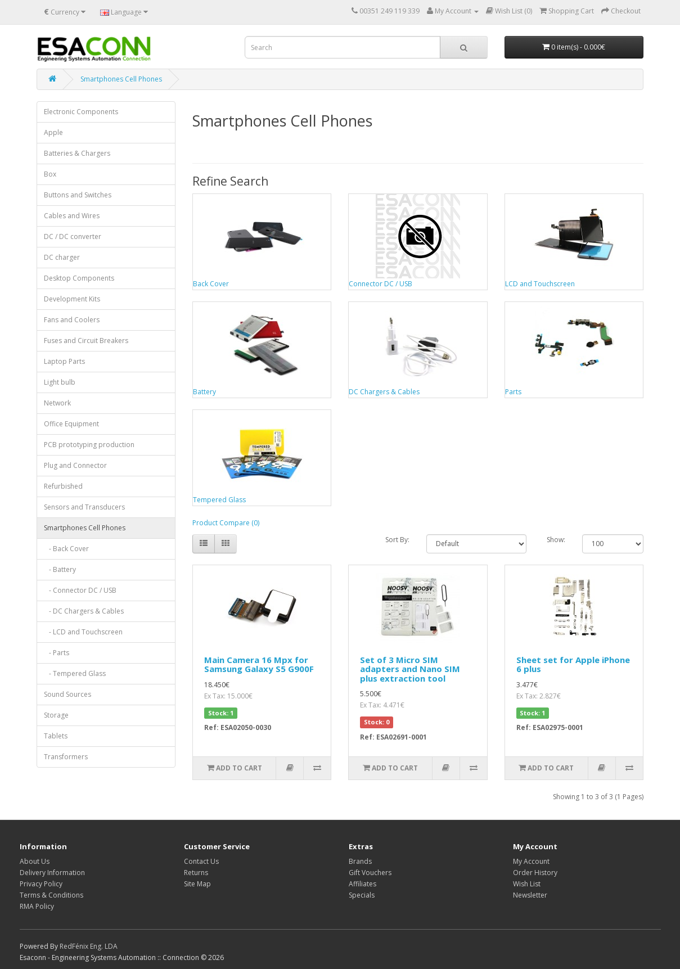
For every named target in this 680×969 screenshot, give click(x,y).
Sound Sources (67, 694)
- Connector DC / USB (80, 590)
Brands (360, 861)
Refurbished (63, 486)
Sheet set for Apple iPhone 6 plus (573, 664)
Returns (196, 872)
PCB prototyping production (89, 444)
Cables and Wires (72, 215)
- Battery (60, 569)
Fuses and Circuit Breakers (86, 340)
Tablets (55, 736)
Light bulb (59, 382)
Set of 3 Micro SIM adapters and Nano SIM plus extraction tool (410, 669)
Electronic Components (81, 111)
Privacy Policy (41, 884)
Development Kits (72, 299)
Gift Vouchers (370, 872)
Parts (513, 391)
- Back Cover (66, 548)
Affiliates (362, 884)
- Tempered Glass (75, 673)
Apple (53, 132)
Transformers (66, 756)
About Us (34, 861)
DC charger (62, 257)
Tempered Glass (219, 499)
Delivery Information (52, 872)
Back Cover (211, 284)
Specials (362, 895)
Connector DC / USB (380, 284)
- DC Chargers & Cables (84, 611)
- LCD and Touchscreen (83, 632)
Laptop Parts (64, 361)
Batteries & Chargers (77, 153)
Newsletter (530, 895)
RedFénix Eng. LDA (89, 946)
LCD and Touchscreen (540, 284)
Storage (56, 715)
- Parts (56, 652)
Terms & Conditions (51, 895)
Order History (535, 872)
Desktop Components (79, 278)
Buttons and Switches (77, 195)
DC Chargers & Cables (384, 391)
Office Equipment (71, 424)
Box (50, 174)
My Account (531, 861)
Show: (556, 539)
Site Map (197, 884)
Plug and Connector (75, 465)
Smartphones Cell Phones (121, 79)
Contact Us (201, 861)
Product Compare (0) (225, 523)
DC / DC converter (72, 236)
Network (57, 403)
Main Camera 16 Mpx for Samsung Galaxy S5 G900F (259, 664)
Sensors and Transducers (84, 507)
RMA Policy (37, 906)
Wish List (527, 884)
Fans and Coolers (72, 319)
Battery (204, 391)
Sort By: (397, 539)
